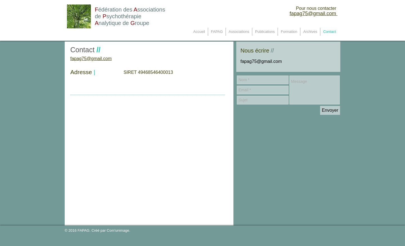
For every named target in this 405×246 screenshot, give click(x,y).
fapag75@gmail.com (314, 13)
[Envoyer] (330, 110)
